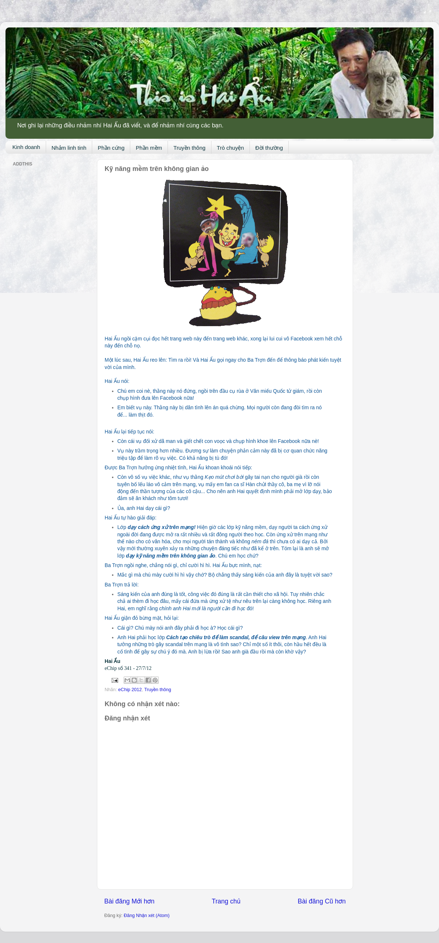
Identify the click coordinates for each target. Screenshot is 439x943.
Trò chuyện (230, 148)
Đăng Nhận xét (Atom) (146, 915)
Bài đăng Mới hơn (129, 901)
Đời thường (269, 148)
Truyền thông (189, 148)
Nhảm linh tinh (69, 148)
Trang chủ (226, 901)
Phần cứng (111, 148)
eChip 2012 (130, 689)
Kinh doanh (26, 147)
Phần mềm (149, 148)
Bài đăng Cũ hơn (322, 901)
